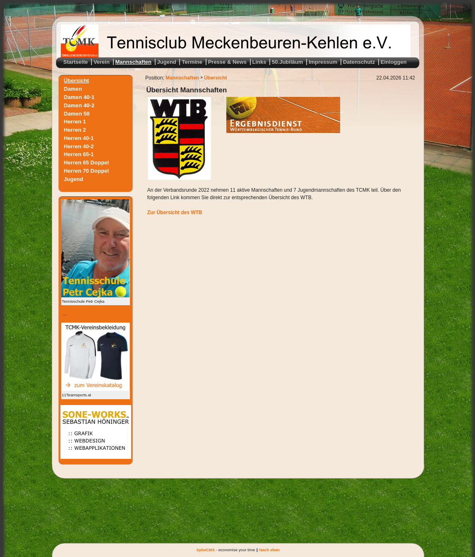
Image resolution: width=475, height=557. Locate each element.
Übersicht (76, 80)
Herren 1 (75, 121)
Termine (192, 62)
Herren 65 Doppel (86, 162)
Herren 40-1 (79, 138)
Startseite (75, 62)
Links (259, 62)
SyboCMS (205, 549)
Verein (102, 62)
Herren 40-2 (79, 146)
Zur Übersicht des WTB (174, 212)
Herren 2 (75, 130)
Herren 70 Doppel (86, 171)
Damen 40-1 (79, 97)
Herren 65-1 (79, 154)
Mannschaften (133, 62)
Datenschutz (359, 62)
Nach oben (269, 549)
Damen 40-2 (79, 105)
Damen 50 (76, 113)
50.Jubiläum (287, 62)
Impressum (323, 62)
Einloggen (394, 62)
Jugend (166, 62)
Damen (73, 89)
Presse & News (227, 62)
